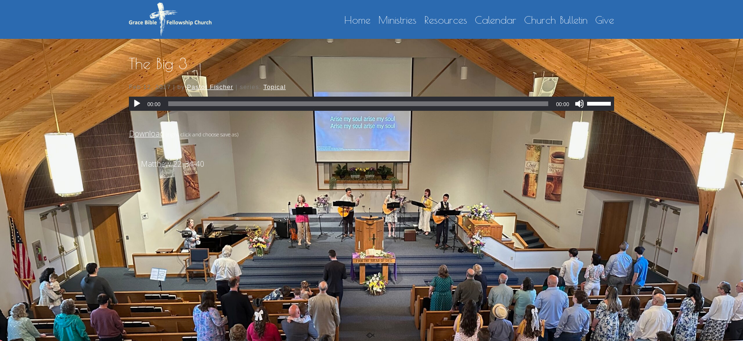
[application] (371, 104)
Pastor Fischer (210, 86)
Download (146, 133)
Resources (445, 20)
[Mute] (579, 103)
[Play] (137, 103)
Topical (274, 86)
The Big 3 (158, 63)
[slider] (358, 103)
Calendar (495, 20)
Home (357, 20)
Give (604, 20)
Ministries (397, 20)
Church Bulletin (556, 20)
